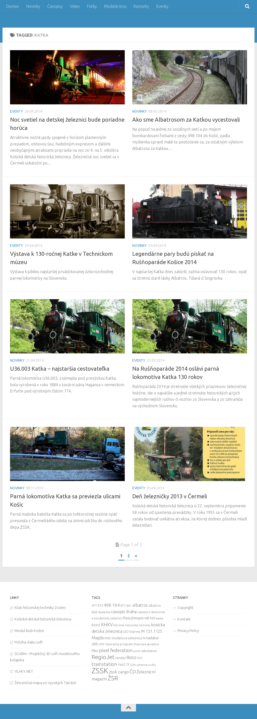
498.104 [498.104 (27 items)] (112, 605)
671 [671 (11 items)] (123, 605)
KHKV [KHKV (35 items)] (107, 624)
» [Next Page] (136, 555)
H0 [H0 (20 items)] (146, 618)
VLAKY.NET (24, 671)
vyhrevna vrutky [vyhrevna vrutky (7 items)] (146, 664)
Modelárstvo (115, 6)
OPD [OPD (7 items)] (101, 644)
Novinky (33, 6)
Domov (12, 6)
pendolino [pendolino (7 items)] (153, 644)
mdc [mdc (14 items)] (107, 638)
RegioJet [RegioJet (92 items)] (103, 657)
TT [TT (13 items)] (128, 665)
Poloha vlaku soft (29, 642)
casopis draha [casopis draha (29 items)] (124, 611)
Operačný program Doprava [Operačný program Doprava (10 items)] (125, 644)
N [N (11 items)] (144, 638)
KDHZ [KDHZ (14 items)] (96, 625)
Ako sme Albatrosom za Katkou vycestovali (186, 119)
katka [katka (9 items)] (159, 618)
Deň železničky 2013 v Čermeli (169, 496)
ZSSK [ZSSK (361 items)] (100, 671)
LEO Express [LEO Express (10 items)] (131, 631)
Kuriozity (141, 6)
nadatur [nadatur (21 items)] (152, 637)
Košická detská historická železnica (43, 619)
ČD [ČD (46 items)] (133, 671)
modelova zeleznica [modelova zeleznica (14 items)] (127, 638)
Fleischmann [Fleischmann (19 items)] (133, 618)
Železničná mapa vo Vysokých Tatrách (45, 683)
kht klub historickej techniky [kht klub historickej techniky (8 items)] (131, 625)
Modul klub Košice (29, 630)
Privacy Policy (188, 630)
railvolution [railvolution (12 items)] (149, 651)
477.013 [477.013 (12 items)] (97, 605)
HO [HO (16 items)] (152, 618)
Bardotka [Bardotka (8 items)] (104, 612)
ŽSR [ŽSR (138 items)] (113, 678)
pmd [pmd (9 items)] (137, 651)
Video (75, 6)
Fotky (92, 6)
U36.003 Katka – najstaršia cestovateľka (59, 368)
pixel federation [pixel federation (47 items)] (116, 650)
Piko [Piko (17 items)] (95, 651)
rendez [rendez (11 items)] (120, 658)
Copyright (185, 607)
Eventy (162, 6)
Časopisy (55, 6)
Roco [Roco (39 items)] (131, 657)
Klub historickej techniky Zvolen (40, 607)
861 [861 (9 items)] (129, 605)
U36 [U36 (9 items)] (133, 664)
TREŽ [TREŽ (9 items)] (121, 664)
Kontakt (184, 619)
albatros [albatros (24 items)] (140, 605)
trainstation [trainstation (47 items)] (104, 664)
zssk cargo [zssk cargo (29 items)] (119, 671)
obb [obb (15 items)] (95, 644)
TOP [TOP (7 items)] (139, 658)
